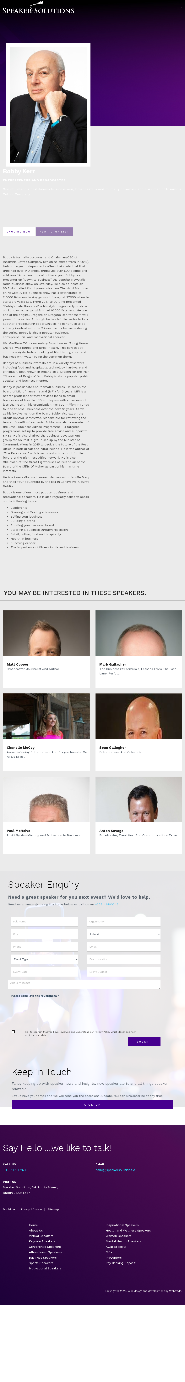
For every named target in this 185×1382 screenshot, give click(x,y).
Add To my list (63, 232)
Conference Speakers (45, 1248)
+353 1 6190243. (107, 905)
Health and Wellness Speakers (128, 1231)
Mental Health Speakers (123, 1242)
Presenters (114, 1258)
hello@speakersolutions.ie (115, 1171)
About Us (36, 1231)
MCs (109, 1253)
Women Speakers (119, 1237)
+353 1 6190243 (14, 1171)
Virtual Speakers (41, 1237)
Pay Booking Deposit (120, 1264)
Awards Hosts (116, 1248)
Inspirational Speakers (122, 1226)
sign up (92, 1105)
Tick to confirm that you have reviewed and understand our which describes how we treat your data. (80, 1035)
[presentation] (40, 1008)
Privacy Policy (102, 1033)
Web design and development (146, 1292)
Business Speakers (43, 1258)
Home (33, 1226)
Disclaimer (9, 1210)
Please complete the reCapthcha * (35, 996)
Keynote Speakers (42, 1242)
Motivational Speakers (45, 1269)
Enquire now (22, 232)
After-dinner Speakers (45, 1253)
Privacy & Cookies (31, 1210)
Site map (53, 1210)
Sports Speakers (41, 1264)
